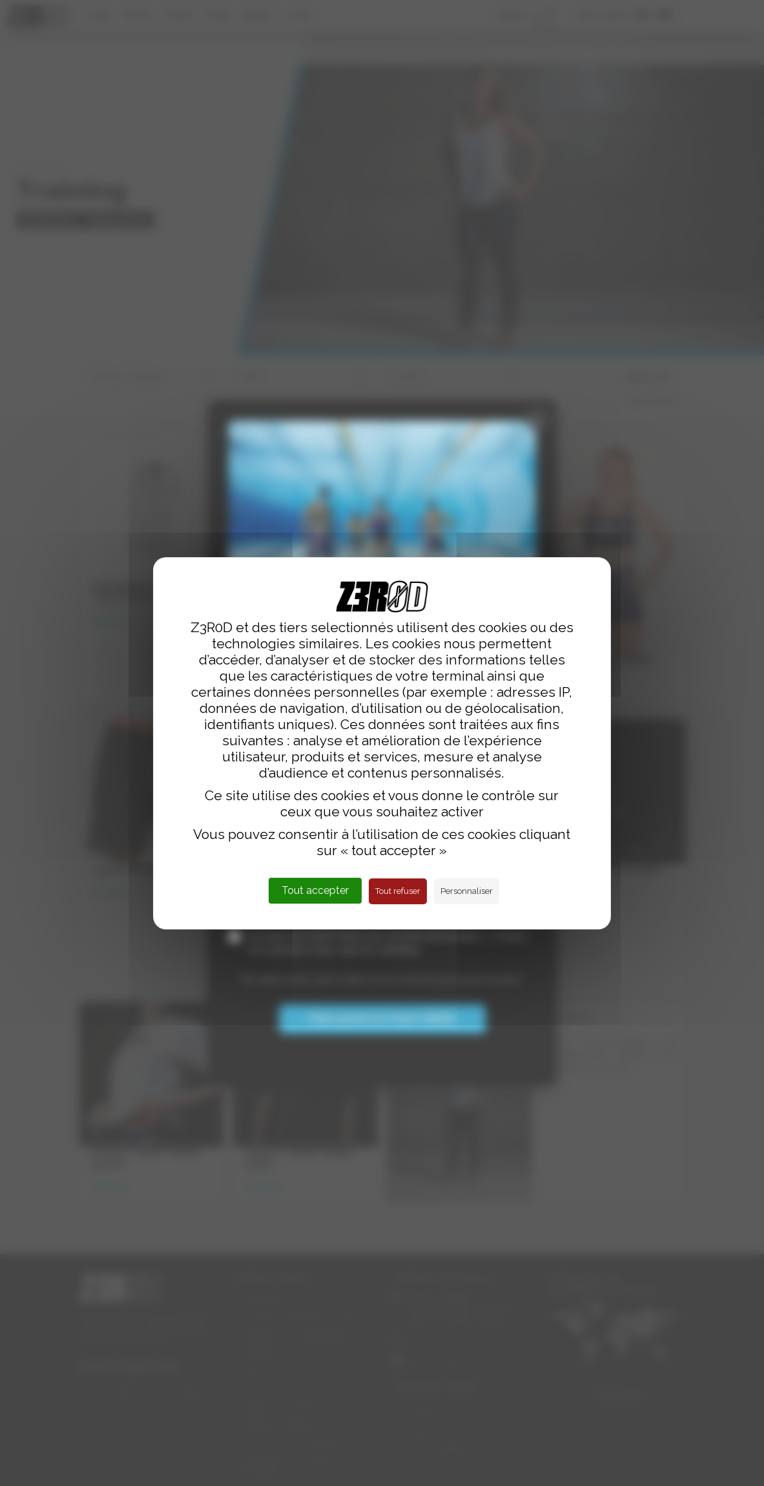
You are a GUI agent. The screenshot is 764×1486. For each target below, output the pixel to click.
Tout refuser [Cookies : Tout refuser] (397, 891)
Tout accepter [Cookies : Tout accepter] (315, 890)
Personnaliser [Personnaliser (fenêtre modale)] (466, 891)
